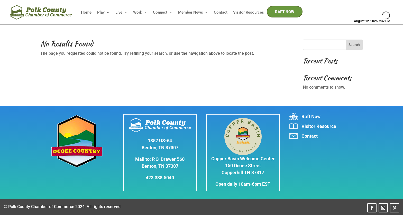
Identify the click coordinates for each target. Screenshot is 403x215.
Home (86, 12)
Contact (220, 12)
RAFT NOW (284, 12)
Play (101, 12)
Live (118, 12)
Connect (160, 12)
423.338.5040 (160, 177)
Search (354, 45)
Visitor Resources (248, 12)
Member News (190, 12)
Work (137, 12)
